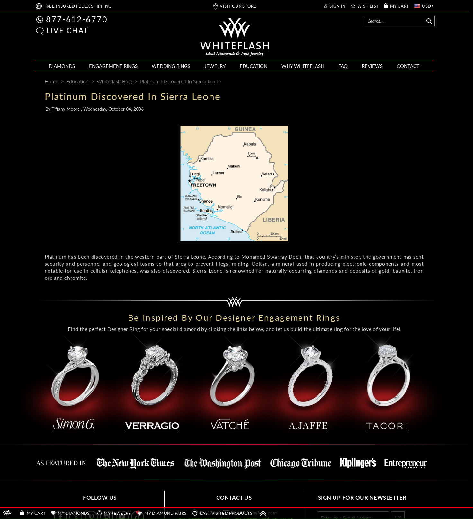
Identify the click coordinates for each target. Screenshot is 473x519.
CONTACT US (234, 497)
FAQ (343, 66)
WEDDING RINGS (171, 66)
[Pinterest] (395, 82)
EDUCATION (253, 66)
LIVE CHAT (67, 30)
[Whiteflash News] (406, 82)
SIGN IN (337, 6)
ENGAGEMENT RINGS (113, 66)
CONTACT (408, 66)
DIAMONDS (62, 66)
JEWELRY (215, 66)
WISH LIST (368, 6)
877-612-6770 (77, 19)
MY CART (399, 6)
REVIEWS (372, 66)
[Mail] (420, 82)
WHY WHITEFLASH (302, 66)
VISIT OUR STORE (238, 6)
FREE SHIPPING (78, 6)
